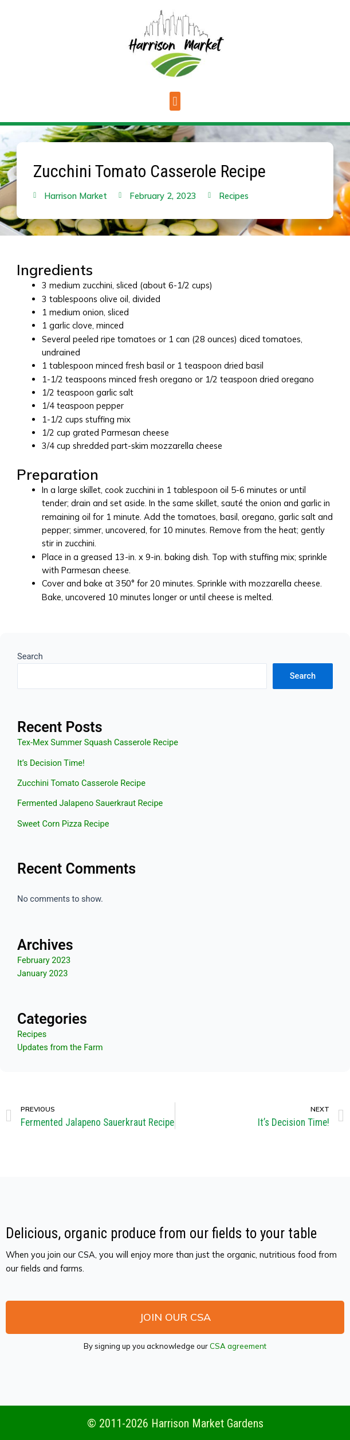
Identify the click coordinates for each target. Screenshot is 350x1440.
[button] (175, 101)
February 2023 (43, 960)
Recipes (234, 195)
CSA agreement (238, 1346)
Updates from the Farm (60, 1047)
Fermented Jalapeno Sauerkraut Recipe (90, 803)
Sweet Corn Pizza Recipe (63, 824)
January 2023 (42, 973)
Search (30, 656)
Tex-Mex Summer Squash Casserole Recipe (97, 742)
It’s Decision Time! (51, 763)
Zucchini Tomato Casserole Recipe (81, 783)
